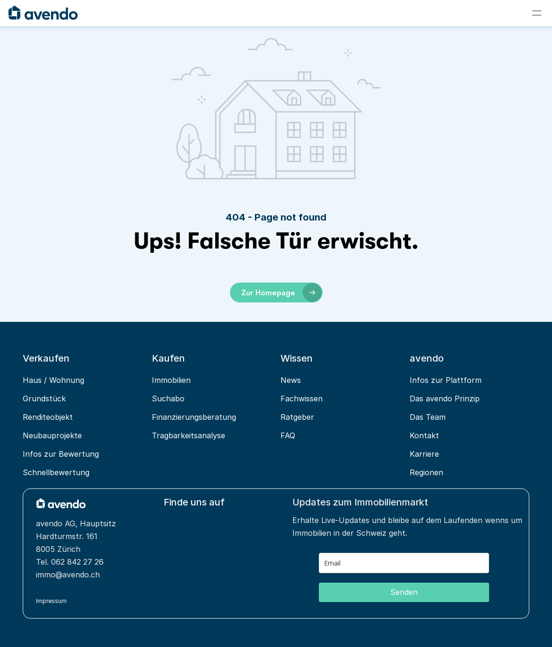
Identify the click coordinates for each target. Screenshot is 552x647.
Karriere (424, 454)
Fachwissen (301, 398)
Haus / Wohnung (53, 380)
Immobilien (171, 380)
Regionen (426, 472)
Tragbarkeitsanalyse (188, 435)
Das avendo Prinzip (445, 398)
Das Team (428, 417)
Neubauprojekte (52, 435)
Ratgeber (297, 417)
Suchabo (168, 398)
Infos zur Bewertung (61, 454)
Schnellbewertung (56, 472)
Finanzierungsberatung (194, 417)
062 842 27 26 (77, 562)
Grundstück (44, 398)
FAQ (287, 435)
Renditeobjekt (48, 417)
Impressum (51, 600)
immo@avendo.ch (68, 574)
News (290, 380)
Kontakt (424, 435)
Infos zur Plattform (446, 380)
